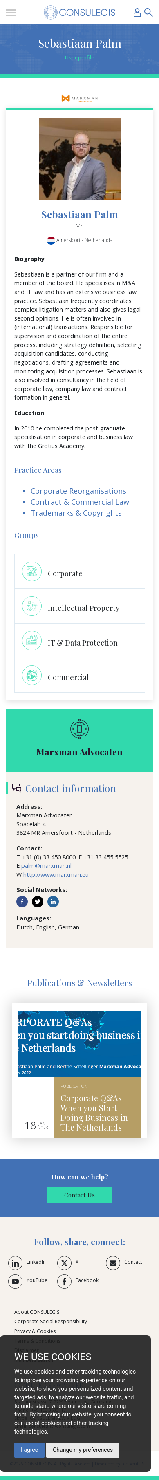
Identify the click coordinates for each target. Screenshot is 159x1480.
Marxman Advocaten (79, 752)
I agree (29, 1450)
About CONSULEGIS (36, 1312)
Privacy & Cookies (35, 1331)
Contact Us (79, 1195)
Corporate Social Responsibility (50, 1321)
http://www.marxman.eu (56, 874)
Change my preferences (83, 1450)
